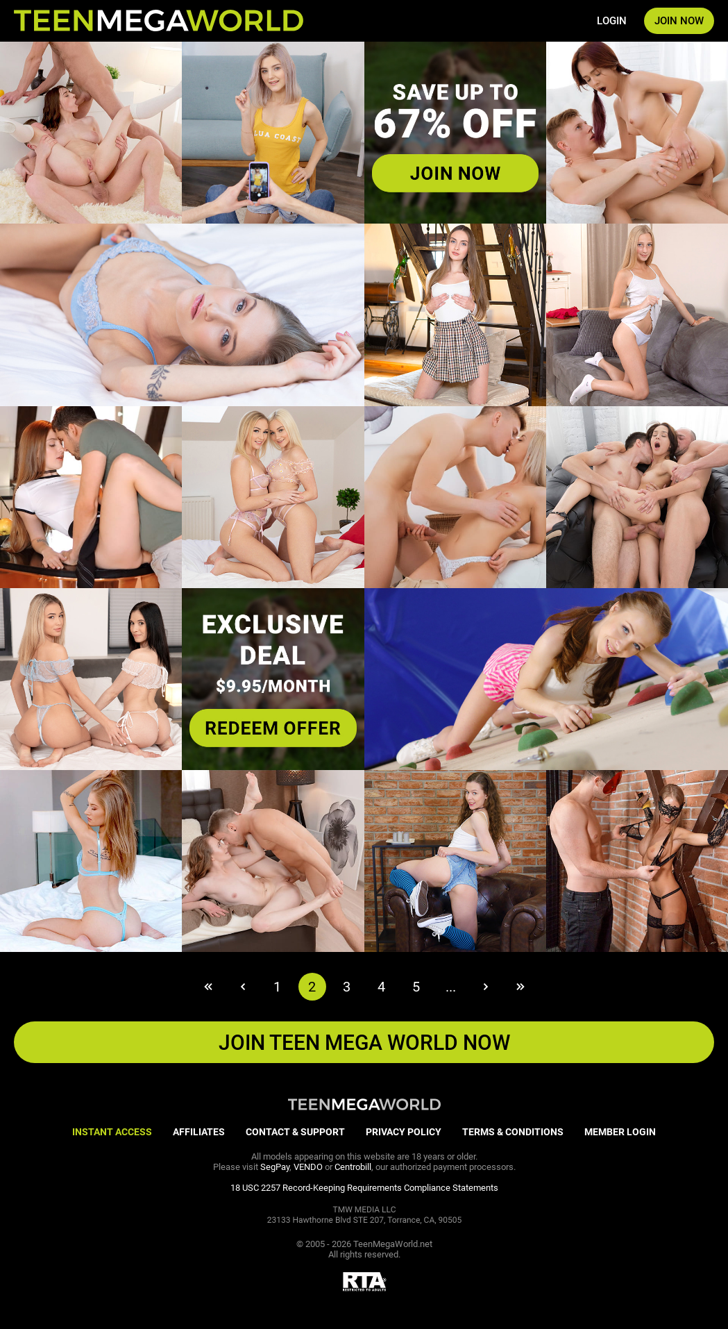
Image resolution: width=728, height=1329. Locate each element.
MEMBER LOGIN (620, 1131)
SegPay (274, 1167)
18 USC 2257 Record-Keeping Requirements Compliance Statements (364, 1187)
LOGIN (612, 21)
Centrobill (353, 1167)
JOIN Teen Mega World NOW (364, 1042)
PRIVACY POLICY (403, 1131)
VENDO (308, 1167)
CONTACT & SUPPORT (295, 1131)
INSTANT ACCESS (112, 1131)
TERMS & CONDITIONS (513, 1131)
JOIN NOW (679, 21)
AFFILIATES (199, 1131)
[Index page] (158, 20)
